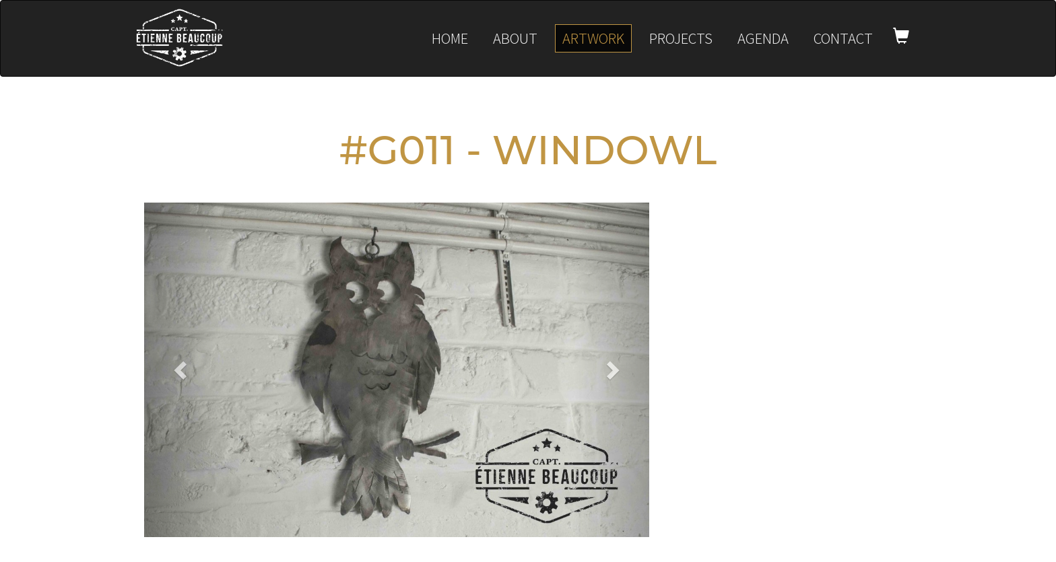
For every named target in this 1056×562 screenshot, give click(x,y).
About (515, 38)
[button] (182, 369)
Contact (843, 38)
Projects (681, 38)
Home (450, 38)
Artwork (593, 38)
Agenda (763, 38)
